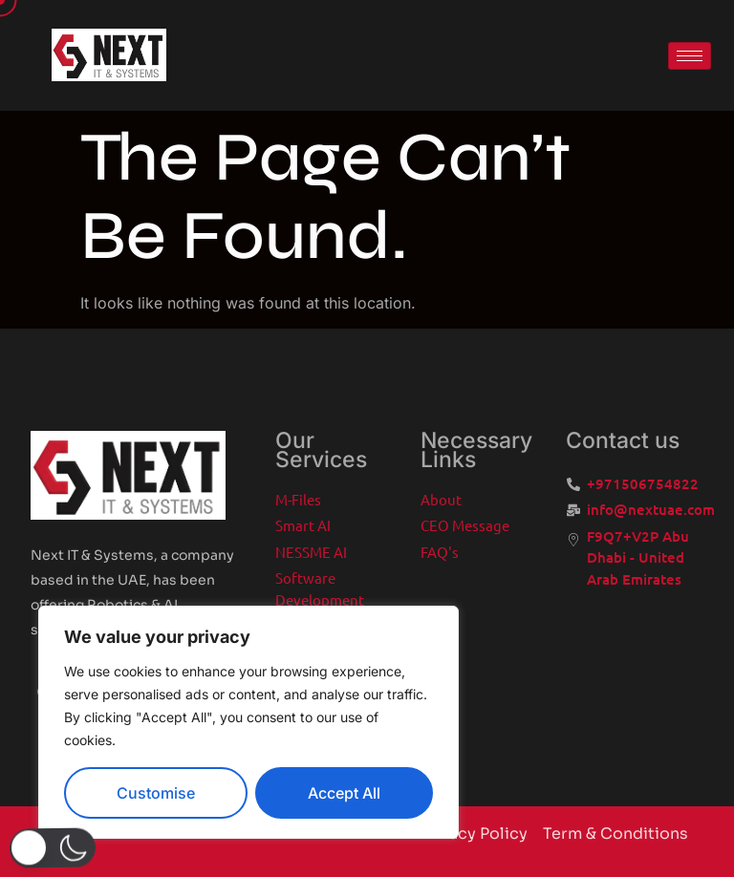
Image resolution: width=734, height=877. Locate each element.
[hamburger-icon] (689, 56)
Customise (156, 792)
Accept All (344, 792)
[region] (248, 722)
